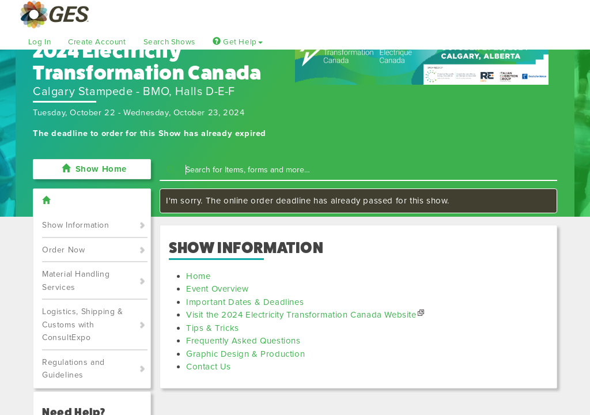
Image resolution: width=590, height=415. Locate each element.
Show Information (75, 225)
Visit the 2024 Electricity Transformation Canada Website (301, 315)
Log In (39, 42)
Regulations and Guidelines (73, 368)
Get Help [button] (238, 42)
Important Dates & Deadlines (245, 302)
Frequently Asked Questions (243, 340)
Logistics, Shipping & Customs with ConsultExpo (82, 324)
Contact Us (208, 366)
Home (198, 276)
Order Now (63, 250)
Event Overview (217, 289)
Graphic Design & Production (245, 354)
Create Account (97, 42)
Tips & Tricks (212, 328)
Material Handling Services (75, 280)
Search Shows (169, 42)
